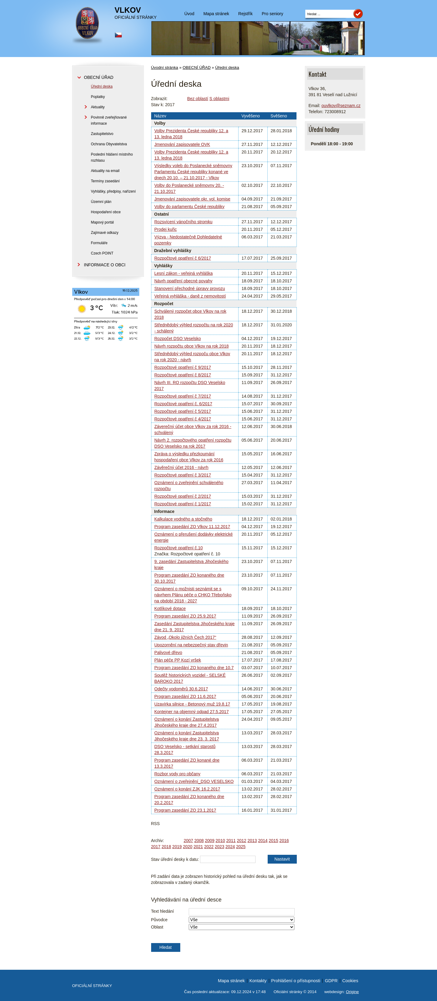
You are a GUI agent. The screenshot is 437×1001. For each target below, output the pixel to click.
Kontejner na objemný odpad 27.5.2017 (191, 711)
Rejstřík (245, 13)
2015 (273, 840)
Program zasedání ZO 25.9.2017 (185, 616)
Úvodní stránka (164, 67)
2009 (209, 840)
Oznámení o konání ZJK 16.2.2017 (187, 789)
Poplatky (98, 97)
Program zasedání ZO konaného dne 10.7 (194, 667)
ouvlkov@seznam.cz (341, 105)
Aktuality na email (105, 171)
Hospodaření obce (106, 212)
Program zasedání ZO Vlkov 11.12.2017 (192, 526)
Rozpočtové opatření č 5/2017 (182, 411)
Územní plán (101, 202)
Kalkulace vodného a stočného (183, 519)
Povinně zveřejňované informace (109, 120)
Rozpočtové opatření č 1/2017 (182, 503)
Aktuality (98, 107)
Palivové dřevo (168, 652)
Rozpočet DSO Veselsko (177, 338)
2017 (156, 846)
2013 (252, 840)
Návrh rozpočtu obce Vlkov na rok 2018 (191, 346)
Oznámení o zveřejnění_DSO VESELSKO (194, 781)
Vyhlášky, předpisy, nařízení (113, 191)
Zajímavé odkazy (105, 233)
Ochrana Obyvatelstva (109, 144)
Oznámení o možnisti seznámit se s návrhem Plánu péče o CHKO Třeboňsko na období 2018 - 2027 (193, 594)
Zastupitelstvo (102, 134)
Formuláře (99, 243)
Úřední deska (227, 67)
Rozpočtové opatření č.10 (178, 547)
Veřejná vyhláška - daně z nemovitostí (190, 296)
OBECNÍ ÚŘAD (197, 67)
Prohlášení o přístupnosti (295, 980)
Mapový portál (102, 222)
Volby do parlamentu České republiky (189, 206)
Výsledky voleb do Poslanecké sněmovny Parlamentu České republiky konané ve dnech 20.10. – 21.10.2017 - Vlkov (193, 171)
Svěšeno (278, 115)
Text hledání (162, 911)
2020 (187, 846)
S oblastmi (219, 98)
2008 (199, 840)
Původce (159, 919)
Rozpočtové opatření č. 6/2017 (183, 403)
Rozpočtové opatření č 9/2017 (182, 367)
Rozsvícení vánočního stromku (183, 221)
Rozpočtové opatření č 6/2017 (182, 258)
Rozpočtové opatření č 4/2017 (182, 418)
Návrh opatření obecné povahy (183, 280)
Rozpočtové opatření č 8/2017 (182, 374)
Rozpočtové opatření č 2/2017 (182, 496)
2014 (263, 840)
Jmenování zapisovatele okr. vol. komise (192, 199)
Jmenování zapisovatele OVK (182, 144)
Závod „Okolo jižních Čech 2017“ (185, 637)
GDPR (331, 980)
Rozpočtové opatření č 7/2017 (182, 396)
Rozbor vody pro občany (177, 773)
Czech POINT (102, 253)
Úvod (190, 13)
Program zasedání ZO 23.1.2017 (185, 810)
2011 (230, 840)
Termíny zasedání (105, 181)
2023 (219, 846)
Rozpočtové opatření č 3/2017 (182, 475)
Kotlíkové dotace (170, 608)
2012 (241, 840)
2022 (209, 846)
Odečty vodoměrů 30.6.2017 (181, 688)
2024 (230, 846)
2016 (284, 840)
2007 (188, 840)
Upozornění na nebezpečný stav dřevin (191, 644)
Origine (352, 991)
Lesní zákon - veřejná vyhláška (183, 273)
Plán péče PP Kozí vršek (177, 660)
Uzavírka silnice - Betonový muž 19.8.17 (192, 704)
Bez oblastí (197, 98)
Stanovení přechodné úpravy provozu (189, 288)
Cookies (350, 980)
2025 (241, 846)
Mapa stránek (216, 13)
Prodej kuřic (165, 229)
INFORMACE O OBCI (105, 264)
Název (160, 115)
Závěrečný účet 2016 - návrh (181, 467)
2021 (198, 846)
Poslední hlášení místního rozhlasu (112, 157)
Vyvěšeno (250, 115)
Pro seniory (272, 13)
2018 (166, 846)
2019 (177, 846)
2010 (220, 840)
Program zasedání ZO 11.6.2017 (185, 696)
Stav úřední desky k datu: (175, 859)
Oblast (157, 927)
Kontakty (258, 980)
